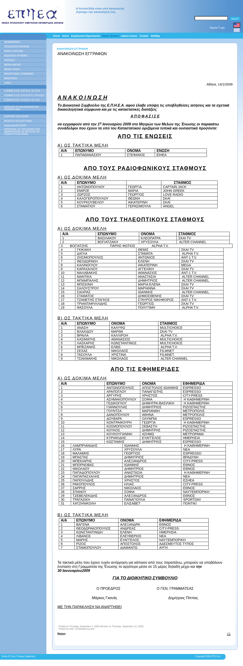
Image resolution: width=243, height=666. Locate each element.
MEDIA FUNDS (12, 69)
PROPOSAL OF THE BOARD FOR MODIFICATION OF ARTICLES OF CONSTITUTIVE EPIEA (22, 131)
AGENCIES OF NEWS (15, 55)
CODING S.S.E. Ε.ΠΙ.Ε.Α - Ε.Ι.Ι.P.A (22, 100)
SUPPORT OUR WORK (16, 116)
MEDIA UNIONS (12, 64)
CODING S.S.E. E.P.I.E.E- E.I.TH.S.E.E (24, 95)
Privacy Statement (26, 656)
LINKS (7, 83)
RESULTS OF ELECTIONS (18, 121)
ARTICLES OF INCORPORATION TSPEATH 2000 (21, 108)
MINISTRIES (10, 78)
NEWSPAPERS (12, 42)
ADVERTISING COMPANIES (19, 74)
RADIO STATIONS (13, 51)
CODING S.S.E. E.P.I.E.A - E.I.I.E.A (22, 91)
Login (222, 28)
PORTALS (9, 60)
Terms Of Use (8, 656)
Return (61, 633)
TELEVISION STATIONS (16, 46)
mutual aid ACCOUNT (15, 125)
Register (214, 28)
